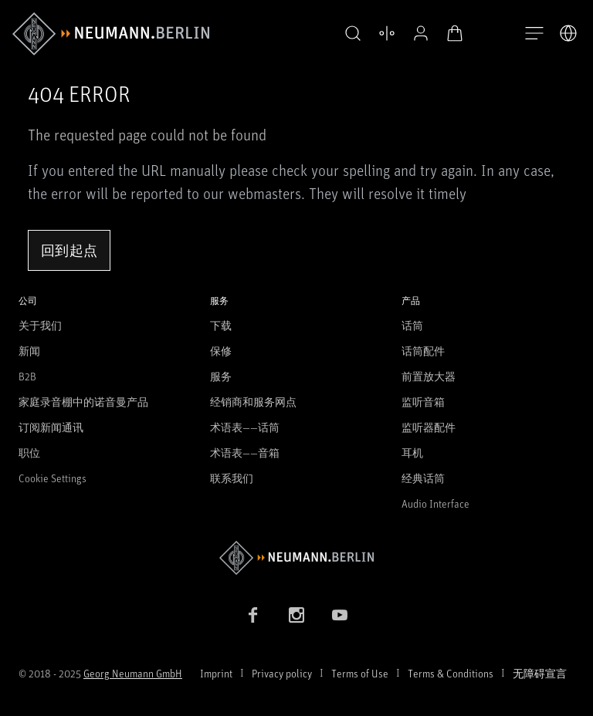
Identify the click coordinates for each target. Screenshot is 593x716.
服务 (221, 376)
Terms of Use (359, 673)
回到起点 (69, 249)
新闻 (29, 350)
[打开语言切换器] (568, 33)
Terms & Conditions (450, 673)
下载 (221, 325)
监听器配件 (429, 427)
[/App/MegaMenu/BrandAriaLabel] (110, 34)
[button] (349, 34)
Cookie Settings (52, 478)
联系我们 (231, 478)
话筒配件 (423, 350)
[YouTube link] (339, 614)
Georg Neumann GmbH (132, 673)
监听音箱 (423, 401)
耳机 (412, 452)
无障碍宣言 (540, 673)
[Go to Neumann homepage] (296, 557)
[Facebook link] (253, 614)
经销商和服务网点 (253, 401)
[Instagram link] (296, 614)
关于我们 (40, 325)
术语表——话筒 (245, 427)
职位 (29, 452)
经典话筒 (423, 478)
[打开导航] (534, 34)
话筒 (412, 325)
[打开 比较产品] (383, 33)
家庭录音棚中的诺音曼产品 (83, 401)
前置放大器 (429, 376)
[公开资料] (417, 33)
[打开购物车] (451, 33)
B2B (27, 376)
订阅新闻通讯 (51, 427)
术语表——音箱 (245, 452)
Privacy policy (282, 673)
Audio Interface (435, 503)
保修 (221, 350)
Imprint (216, 673)
